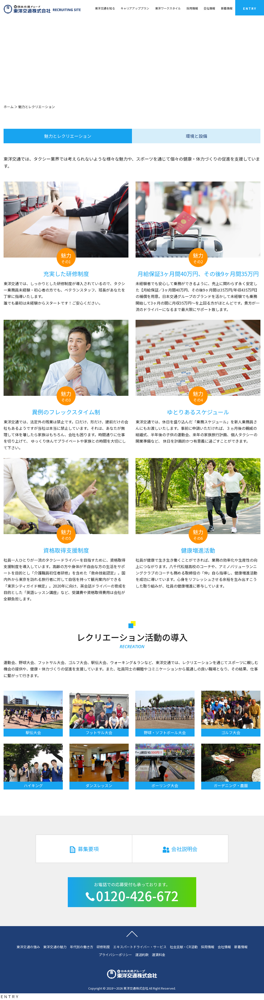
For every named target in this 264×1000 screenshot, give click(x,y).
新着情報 (226, 8)
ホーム (9, 106)
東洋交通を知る (105, 8)
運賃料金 (158, 954)
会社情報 (209, 8)
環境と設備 (196, 136)
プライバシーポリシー (115, 954)
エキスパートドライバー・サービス (139, 946)
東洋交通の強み (28, 946)
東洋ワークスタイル (168, 8)
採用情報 (192, 8)
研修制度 (103, 946)
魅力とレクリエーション (67, 136)
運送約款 (142, 954)
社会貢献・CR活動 (184, 946)
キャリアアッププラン (135, 8)
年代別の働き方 (81, 946)
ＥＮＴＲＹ (9, 996)
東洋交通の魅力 (55, 946)
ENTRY (249, 8)
